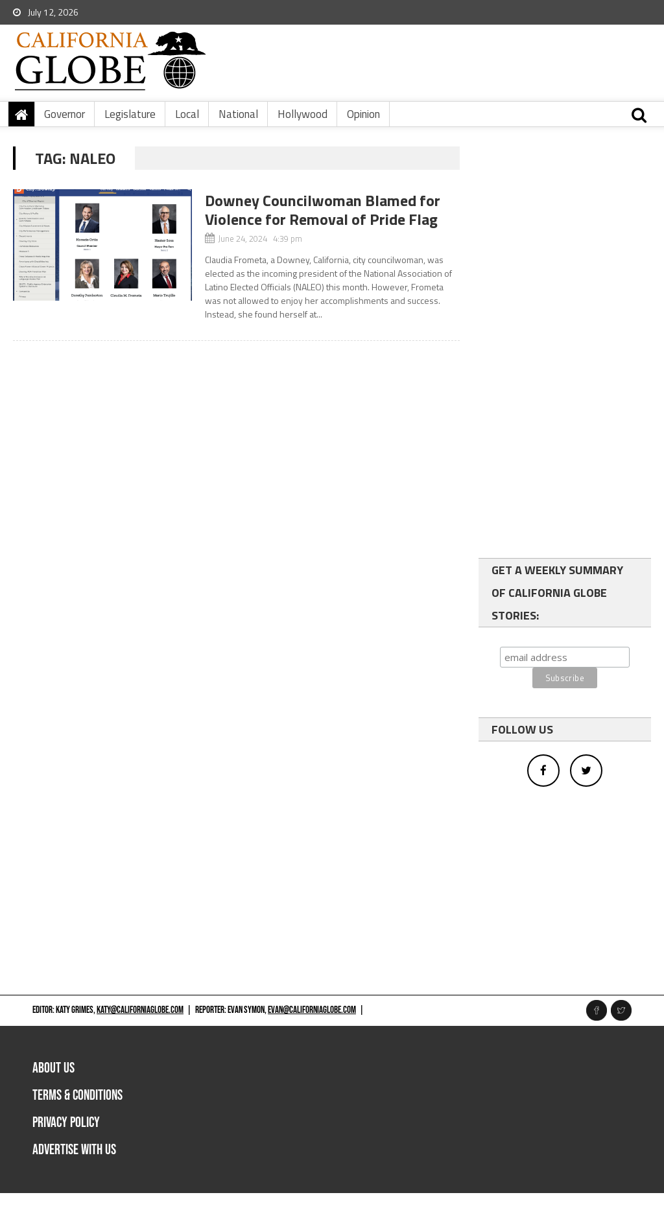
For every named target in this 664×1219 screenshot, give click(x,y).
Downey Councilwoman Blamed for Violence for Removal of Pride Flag (322, 210)
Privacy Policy (66, 1123)
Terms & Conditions (77, 1095)
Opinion (363, 114)
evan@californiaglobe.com (312, 1010)
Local (187, 114)
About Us (53, 1068)
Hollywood (302, 114)
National (238, 114)
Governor (64, 114)
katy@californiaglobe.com (140, 1010)
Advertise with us (74, 1150)
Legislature (130, 114)
